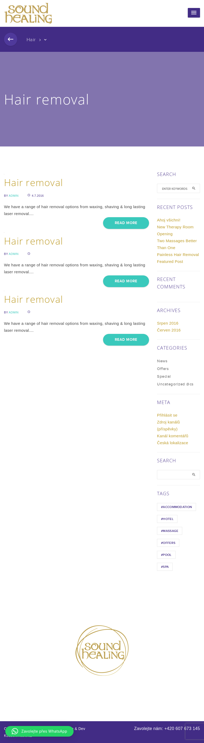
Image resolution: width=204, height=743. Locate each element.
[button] (39, 731)
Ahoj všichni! (168, 220)
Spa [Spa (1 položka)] (166, 567)
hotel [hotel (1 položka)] (168, 519)
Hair (31, 40)
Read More (126, 223)
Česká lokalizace (172, 442)
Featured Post (170, 261)
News (162, 361)
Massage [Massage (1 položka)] (170, 531)
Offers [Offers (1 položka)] (169, 543)
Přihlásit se (167, 415)
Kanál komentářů (172, 436)
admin (14, 195)
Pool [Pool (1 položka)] (167, 555)
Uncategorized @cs (175, 384)
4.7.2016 (36, 195)
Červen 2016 (169, 330)
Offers (163, 369)
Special (164, 376)
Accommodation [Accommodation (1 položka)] (177, 507)
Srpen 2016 (167, 323)
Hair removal (33, 182)
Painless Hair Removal (178, 254)
